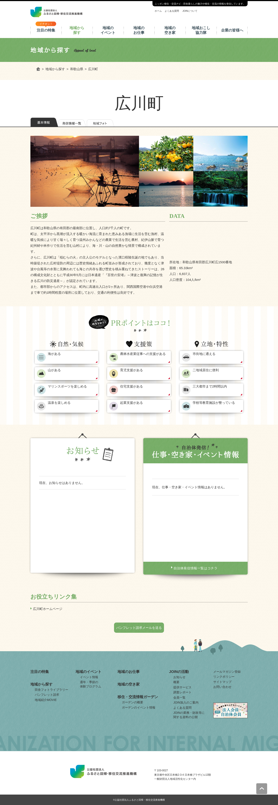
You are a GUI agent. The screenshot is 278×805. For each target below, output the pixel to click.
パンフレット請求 (47, 694)
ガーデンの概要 (132, 702)
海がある (54, 354)
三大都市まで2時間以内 (210, 386)
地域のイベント (108, 30)
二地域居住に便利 (206, 370)
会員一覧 (179, 697)
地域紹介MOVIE (46, 700)
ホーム (158, 11)
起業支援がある (131, 402)
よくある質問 (172, 11)
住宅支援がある (131, 386)
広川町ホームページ (47, 609)
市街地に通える (204, 354)
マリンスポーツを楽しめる (67, 386)
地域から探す (77, 30)
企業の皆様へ (232, 30)
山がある (54, 370)
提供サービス (182, 687)
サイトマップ (222, 682)
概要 (176, 682)
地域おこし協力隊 (201, 30)
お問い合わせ (222, 687)
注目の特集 (46, 30)
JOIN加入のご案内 (186, 702)
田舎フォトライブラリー (51, 689)
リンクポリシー (224, 676)
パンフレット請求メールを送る (139, 627)
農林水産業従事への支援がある (143, 354)
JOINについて (189, 11)
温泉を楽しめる (59, 402)
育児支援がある (131, 370)
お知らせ (179, 677)
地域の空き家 (169, 30)
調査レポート (182, 692)
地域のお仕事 (138, 30)
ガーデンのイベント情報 (138, 707)
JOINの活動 (179, 672)
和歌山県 (76, 69)
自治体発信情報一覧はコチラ (196, 568)
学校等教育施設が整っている (214, 402)
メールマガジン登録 (227, 671)
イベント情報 (89, 677)
